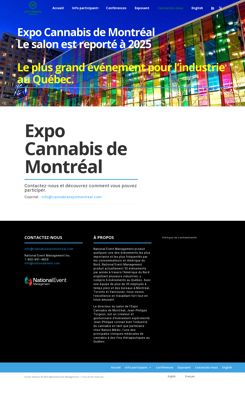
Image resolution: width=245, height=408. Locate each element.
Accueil (58, 8)
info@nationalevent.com (42, 263)
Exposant (142, 8)
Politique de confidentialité (179, 237)
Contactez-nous (170, 8)
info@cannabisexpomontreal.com (72, 197)
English (197, 8)
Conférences (116, 8)
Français (190, 376)
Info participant (85, 8)
